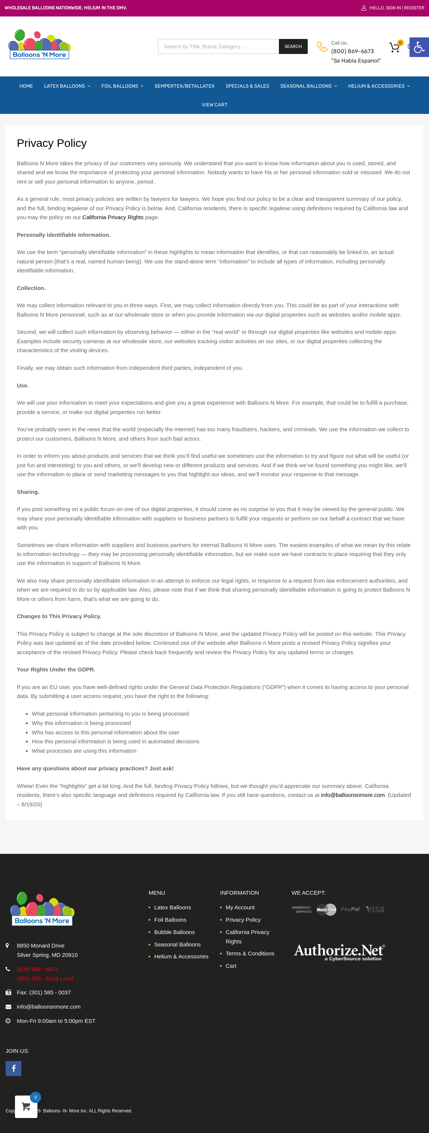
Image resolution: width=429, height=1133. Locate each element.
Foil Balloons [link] (122, 85)
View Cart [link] (215, 105)
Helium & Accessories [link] (379, 85)
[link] (419, 47)
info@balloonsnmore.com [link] (353, 795)
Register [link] (414, 7)
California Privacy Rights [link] (112, 217)
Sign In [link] (393, 7)
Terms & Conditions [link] (250, 953)
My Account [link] (240, 907)
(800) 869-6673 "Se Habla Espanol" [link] (349, 56)
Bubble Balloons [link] (174, 932)
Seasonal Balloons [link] (308, 85)
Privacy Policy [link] (243, 919)
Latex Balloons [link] (67, 85)
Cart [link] (231, 966)
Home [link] (26, 86)
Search (293, 46)
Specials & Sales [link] (247, 86)
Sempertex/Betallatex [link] (184, 86)
